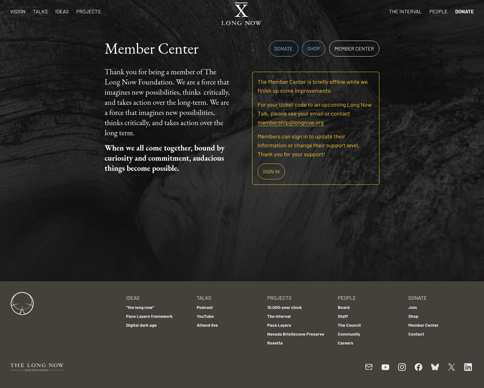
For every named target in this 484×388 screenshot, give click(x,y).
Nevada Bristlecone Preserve (295, 334)
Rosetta (275, 342)
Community (349, 334)
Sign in (271, 171)
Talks (40, 11)
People (438, 11)
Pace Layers (279, 325)
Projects (88, 11)
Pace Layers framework (149, 316)
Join (412, 307)
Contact (416, 334)
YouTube (205, 316)
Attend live (207, 325)
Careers (345, 342)
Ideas (62, 11)
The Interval (405, 11)
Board (343, 307)
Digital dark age (141, 325)
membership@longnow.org (291, 122)
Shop (314, 48)
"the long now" (140, 307)
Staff (343, 316)
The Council (349, 325)
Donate (464, 11)
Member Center (354, 48)
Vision (17, 11)
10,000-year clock (284, 307)
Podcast (205, 307)
